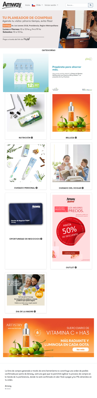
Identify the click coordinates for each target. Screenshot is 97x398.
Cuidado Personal (24, 188)
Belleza (70, 138)
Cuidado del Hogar (70, 188)
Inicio (27, 5)
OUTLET (70, 267)
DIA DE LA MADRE (24, 311)
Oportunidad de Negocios (24, 239)
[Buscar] (77, 5)
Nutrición (24, 138)
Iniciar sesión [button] (51, 5)
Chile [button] (36, 5)
